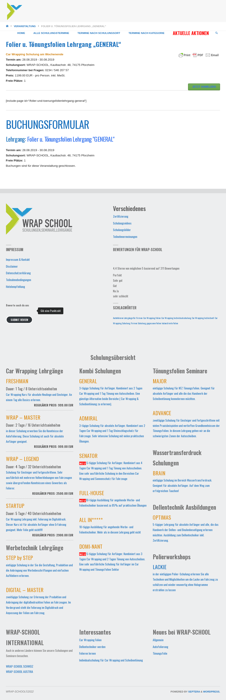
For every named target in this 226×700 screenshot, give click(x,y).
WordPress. (211, 691)
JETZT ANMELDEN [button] (204, 86)
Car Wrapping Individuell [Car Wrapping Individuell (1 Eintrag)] (203, 318)
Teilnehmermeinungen (125, 236)
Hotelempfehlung (15, 286)
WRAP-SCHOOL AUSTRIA (19, 671)
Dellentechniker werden (92, 646)
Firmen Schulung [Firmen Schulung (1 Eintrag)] (138, 323)
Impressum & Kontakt (18, 259)
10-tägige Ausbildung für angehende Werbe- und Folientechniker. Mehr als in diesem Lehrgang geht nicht (110, 526)
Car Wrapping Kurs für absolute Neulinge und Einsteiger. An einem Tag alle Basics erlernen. (39, 395)
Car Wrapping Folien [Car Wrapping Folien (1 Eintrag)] (152, 318)
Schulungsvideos (122, 223)
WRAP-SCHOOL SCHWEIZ (19, 666)
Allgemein (158, 640)
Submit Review (19, 320)
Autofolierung (160, 646)
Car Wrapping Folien (90, 640)
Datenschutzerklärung (18, 273)
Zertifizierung (120, 216)
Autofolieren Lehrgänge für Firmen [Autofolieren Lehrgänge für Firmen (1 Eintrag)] (128, 318)
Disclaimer (12, 266)
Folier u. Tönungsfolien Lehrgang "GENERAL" (70, 138)
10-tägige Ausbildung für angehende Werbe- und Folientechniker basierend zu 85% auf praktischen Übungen (113, 499)
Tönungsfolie (160, 653)
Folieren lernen (87, 653)
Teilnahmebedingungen (18, 280)
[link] (216, 33)
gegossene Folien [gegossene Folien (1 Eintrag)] (154, 323)
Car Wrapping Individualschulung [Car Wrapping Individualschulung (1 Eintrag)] (176, 318)
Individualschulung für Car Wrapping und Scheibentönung (111, 660)
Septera (194, 691)
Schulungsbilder (122, 230)
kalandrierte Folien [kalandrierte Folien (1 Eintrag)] (170, 323)
